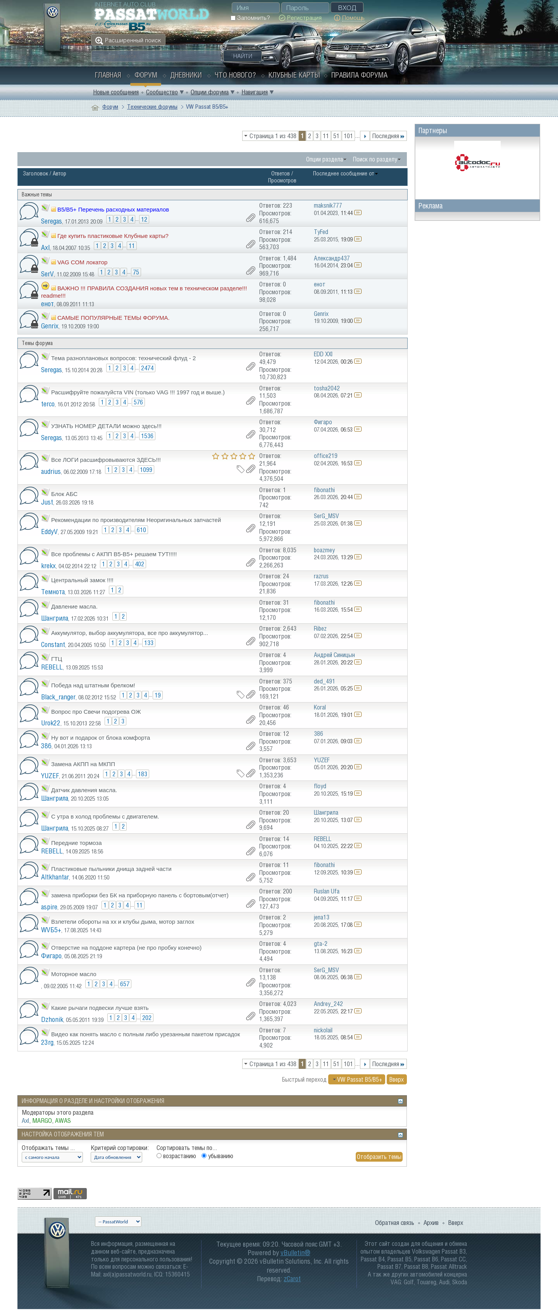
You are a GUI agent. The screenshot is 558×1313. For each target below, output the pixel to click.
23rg (47, 1042)
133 (148, 643)
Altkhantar (55, 877)
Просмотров (282, 180)
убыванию (217, 1156)
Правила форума (359, 75)
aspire (49, 907)
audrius (51, 471)
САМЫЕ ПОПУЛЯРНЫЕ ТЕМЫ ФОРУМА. (113, 317)
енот (47, 304)
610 (141, 530)
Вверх (396, 1079)
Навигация (254, 92)
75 (136, 272)
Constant (53, 644)
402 (139, 564)
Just (47, 502)
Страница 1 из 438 (273, 136)
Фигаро (51, 956)
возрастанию (176, 1156)
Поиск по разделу (375, 159)
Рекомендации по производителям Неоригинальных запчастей (136, 520)
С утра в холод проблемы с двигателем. (105, 816)
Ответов (280, 173)
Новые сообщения (116, 92)
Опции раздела (324, 159)
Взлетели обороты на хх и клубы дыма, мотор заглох (122, 921)
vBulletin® (295, 1253)
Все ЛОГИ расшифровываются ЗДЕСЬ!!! (106, 459)
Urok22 (50, 723)
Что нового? (235, 75)
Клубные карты (294, 75)
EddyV (49, 531)
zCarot (292, 1279)
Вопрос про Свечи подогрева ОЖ (96, 711)
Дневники (186, 75)
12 (144, 219)
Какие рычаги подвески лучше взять (100, 1007)
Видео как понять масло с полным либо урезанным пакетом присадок (145, 1034)
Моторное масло (73, 974)
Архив (431, 1222)
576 (138, 402)
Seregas (51, 221)
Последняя (388, 136)
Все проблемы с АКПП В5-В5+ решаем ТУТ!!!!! (114, 554)
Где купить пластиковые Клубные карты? (113, 235)
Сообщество (162, 92)
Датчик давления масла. (84, 790)
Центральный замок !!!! (82, 580)
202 (147, 1018)
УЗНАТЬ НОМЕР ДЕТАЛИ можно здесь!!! (106, 426)
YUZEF (50, 776)
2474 (147, 368)
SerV (47, 274)
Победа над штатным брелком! (93, 685)
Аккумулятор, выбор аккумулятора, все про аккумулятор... (129, 633)
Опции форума (210, 92)
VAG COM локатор (82, 262)
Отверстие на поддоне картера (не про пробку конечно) (126, 947)
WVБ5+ (51, 930)
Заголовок (35, 173)
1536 (147, 436)
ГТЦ (56, 659)
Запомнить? (250, 17)
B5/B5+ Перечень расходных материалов (113, 209)
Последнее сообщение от (346, 173)
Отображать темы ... (48, 1148)
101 (348, 136)
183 (142, 774)
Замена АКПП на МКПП (83, 764)
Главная (108, 75)
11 (326, 136)
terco (48, 404)
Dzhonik (52, 1019)
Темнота (53, 592)
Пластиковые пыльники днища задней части (111, 869)
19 (158, 695)
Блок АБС (64, 494)
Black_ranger (58, 697)
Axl (45, 247)
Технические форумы (152, 106)
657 (124, 984)
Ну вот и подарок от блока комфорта (100, 737)
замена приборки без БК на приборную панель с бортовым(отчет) (140, 895)
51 (336, 136)
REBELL (52, 667)
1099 (146, 470)
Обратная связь (394, 1222)
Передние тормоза (76, 842)
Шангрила (54, 618)
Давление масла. (74, 606)
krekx (48, 566)
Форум (145, 75)
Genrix (50, 326)
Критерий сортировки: (120, 1148)
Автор (59, 173)
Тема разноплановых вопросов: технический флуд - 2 (123, 358)
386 (46, 746)
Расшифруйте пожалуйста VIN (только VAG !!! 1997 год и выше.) (138, 392)
